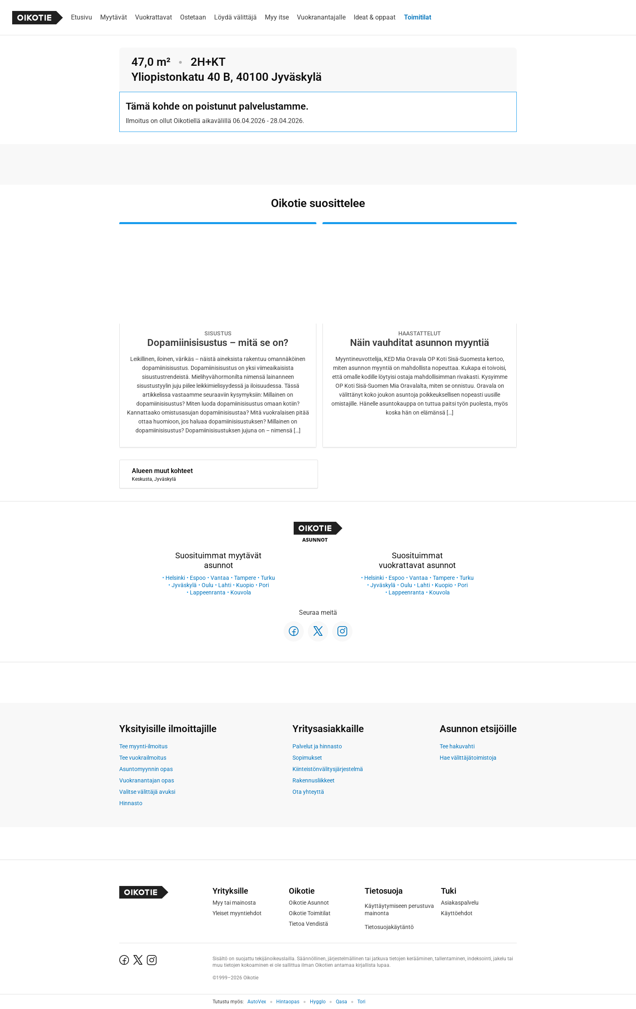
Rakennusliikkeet (313, 780)
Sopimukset (307, 757)
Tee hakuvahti (457, 746)
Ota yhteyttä (308, 792)
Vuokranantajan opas (146, 780)
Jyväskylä (184, 585)
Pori (264, 585)
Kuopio (245, 585)
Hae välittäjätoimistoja (468, 757)
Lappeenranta (208, 592)
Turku (268, 578)
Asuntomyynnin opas (146, 769)
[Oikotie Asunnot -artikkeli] (217, 334)
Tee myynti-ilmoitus (143, 746)
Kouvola (240, 592)
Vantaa (220, 578)
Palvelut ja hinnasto (317, 746)
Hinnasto (130, 803)
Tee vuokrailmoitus (142, 757)
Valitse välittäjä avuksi (147, 792)
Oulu (207, 585)
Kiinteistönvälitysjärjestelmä (327, 769)
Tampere (245, 578)
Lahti (224, 585)
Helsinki (175, 578)
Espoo (198, 578)
